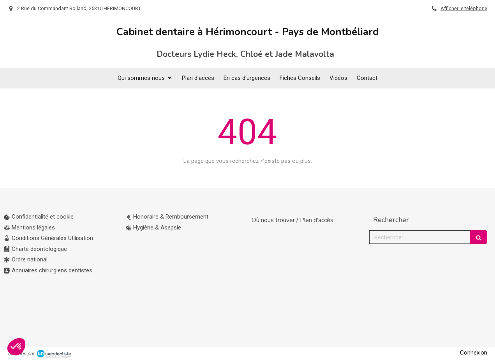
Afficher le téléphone (463, 8)
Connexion (473, 352)
